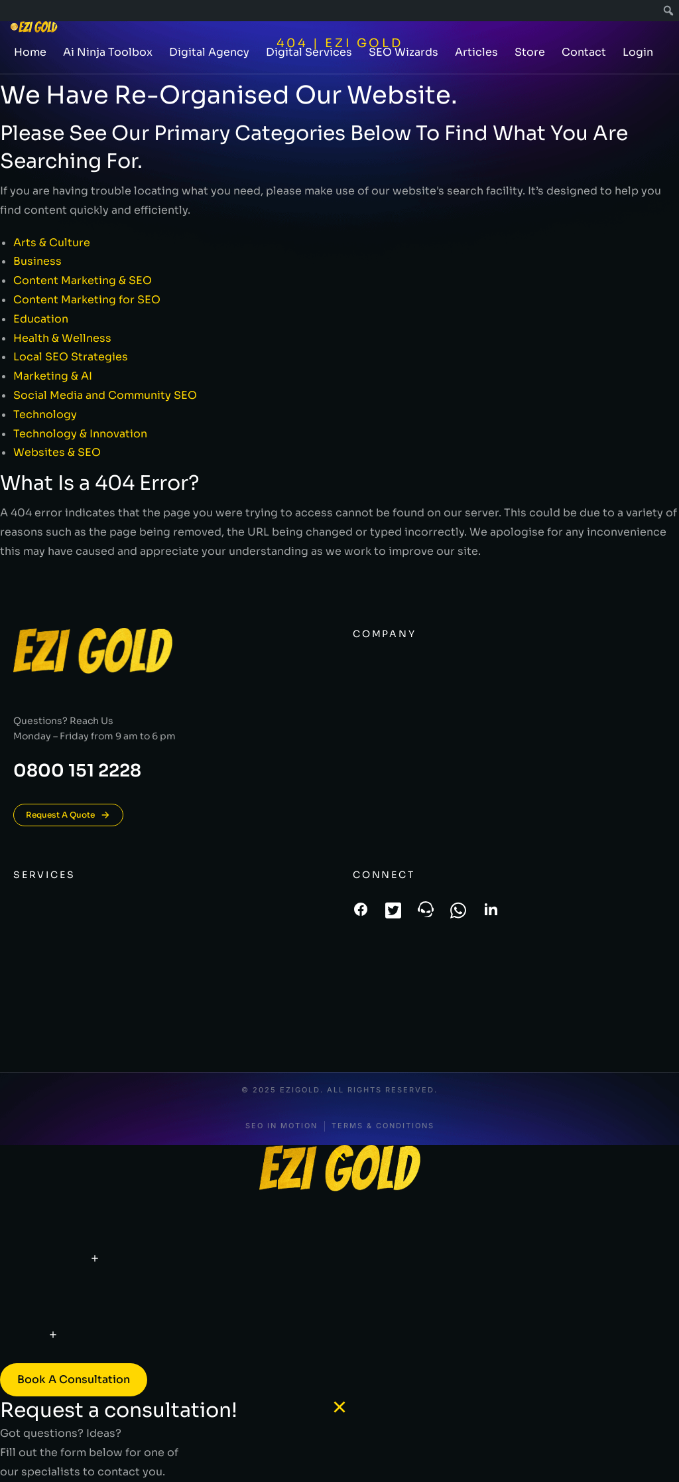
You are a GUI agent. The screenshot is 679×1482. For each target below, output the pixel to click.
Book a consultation (73, 1379)
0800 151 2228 (77, 771)
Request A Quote (68, 815)
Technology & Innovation (80, 434)
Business (37, 261)
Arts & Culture (51, 243)
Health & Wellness (62, 338)
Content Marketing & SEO (82, 280)
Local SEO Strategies (70, 357)
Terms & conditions (383, 1126)
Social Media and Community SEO (105, 395)
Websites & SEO (57, 452)
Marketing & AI (52, 376)
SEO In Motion (281, 1126)
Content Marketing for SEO (86, 300)
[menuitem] (668, 10)
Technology (45, 414)
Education (40, 319)
